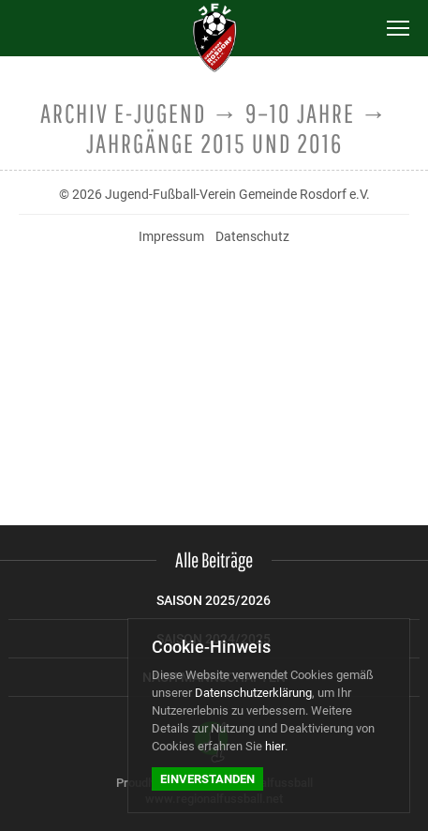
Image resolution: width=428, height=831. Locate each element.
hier (275, 746)
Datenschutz (252, 236)
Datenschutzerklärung (253, 693)
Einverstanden (207, 779)
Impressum (171, 236)
